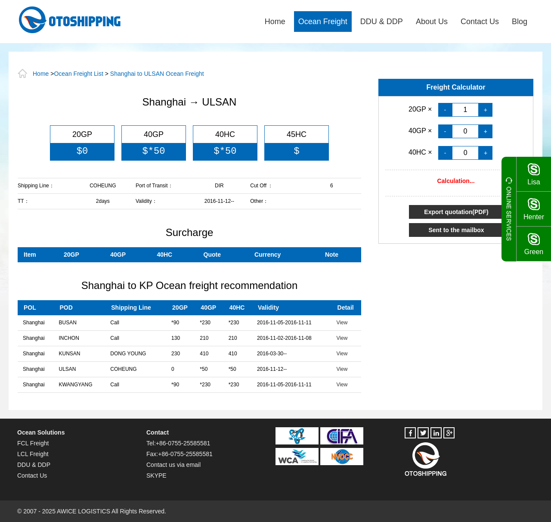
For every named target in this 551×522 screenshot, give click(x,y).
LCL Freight (33, 454)
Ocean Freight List (78, 73)
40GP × (421, 130)
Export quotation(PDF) (456, 211)
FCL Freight (33, 443)
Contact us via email (173, 464)
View (342, 323)
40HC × (421, 152)
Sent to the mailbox (456, 230)
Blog (519, 21)
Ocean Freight (322, 21)
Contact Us (480, 21)
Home (275, 21)
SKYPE (156, 475)
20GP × (421, 109)
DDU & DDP (381, 21)
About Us (432, 21)
